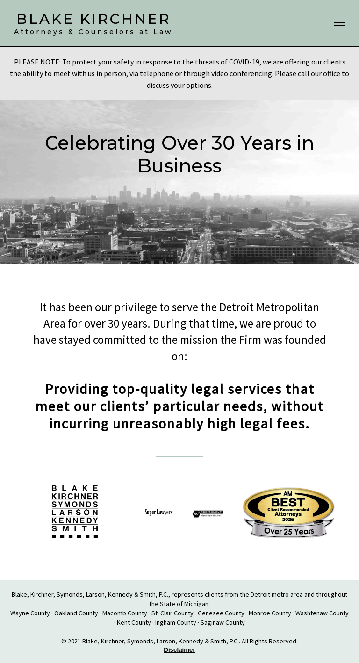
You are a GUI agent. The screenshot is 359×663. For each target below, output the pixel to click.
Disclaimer (179, 649)
